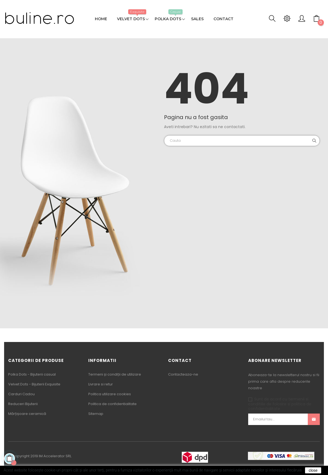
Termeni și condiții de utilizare (114, 374)
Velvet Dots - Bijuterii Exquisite (34, 384)
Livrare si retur (100, 384)
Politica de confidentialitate (112, 403)
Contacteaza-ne (183, 374)
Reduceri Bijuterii (23, 403)
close (313, 470)
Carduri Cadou (21, 394)
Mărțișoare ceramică (27, 413)
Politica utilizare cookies (109, 394)
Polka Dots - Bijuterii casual (32, 374)
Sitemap (95, 413)
